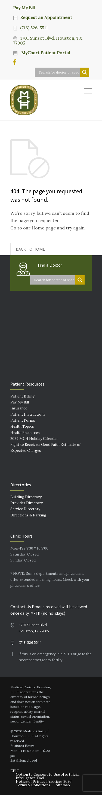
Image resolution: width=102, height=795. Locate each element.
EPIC (14, 771)
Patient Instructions (27, 414)
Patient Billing (22, 396)
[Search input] (59, 72)
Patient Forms (22, 420)
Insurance (18, 408)
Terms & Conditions (33, 785)
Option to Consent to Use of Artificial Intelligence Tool (47, 776)
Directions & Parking (28, 515)
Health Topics (22, 426)
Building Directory (26, 497)
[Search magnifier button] (84, 72)
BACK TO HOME (30, 249)
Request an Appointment (46, 17)
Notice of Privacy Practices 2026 (44, 781)
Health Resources (25, 432)
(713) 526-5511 (34, 27)
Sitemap (63, 785)
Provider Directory (26, 503)
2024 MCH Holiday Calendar (34, 438)
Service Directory (25, 509)
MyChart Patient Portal (45, 52)
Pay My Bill (24, 7)
